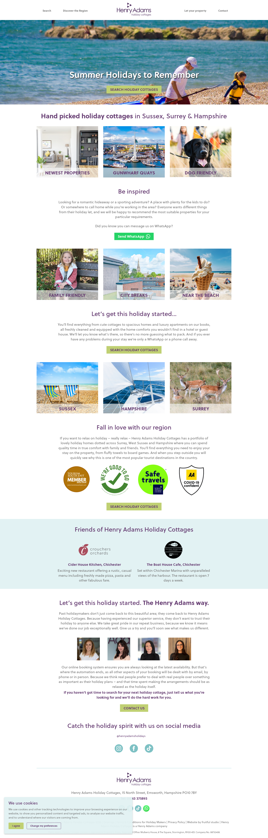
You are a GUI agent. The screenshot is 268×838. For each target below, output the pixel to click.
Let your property (195, 10)
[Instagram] (118, 746)
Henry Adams (146, 826)
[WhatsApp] (146, 807)
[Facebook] (133, 746)
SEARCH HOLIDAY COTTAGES (134, 89)
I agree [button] (16, 826)
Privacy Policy (176, 822)
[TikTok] (149, 746)
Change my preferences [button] (43, 826)
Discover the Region (75, 10)
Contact (223, 10)
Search (47, 10)
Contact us (134, 708)
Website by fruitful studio (203, 822)
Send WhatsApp (134, 236)
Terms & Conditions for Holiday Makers (141, 822)
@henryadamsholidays (131, 736)
